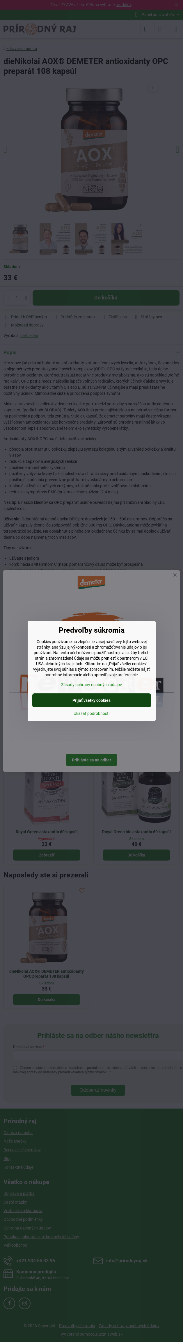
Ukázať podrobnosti (91, 713)
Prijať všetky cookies (91, 700)
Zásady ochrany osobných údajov (91, 684)
